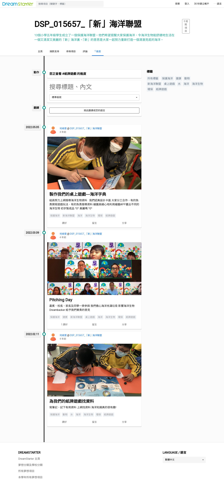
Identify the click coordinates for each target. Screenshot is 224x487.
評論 (85, 51)
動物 (65, 414)
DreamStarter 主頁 (29, 458)
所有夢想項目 (26, 471)
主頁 (40, 51)
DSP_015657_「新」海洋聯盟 (86, 128)
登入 (187, 3)
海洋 (80, 215)
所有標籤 (152, 78)
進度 (98, 51)
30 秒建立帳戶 (201, 3)
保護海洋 (55, 215)
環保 (100, 215)
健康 (65, 317)
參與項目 (71, 51)
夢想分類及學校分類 (30, 465)
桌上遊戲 (90, 317)
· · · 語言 (218, 3)
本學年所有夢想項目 (30, 477)
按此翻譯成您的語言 (94, 110)
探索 (177, 3)
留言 (94, 223)
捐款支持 (54, 51)
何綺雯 (63, 128)
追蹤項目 (186, 26)
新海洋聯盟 (68, 215)
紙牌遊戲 (110, 215)
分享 (124, 223)
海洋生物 (90, 215)
